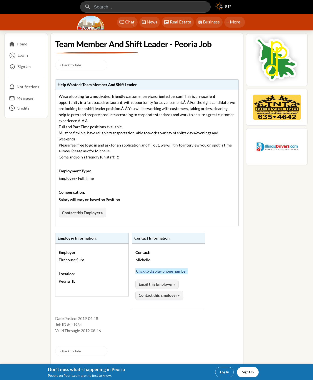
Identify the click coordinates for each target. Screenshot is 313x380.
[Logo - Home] (91, 23)
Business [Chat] (209, 23)
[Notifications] (26, 87)
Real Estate (177, 22)
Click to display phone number (161, 271)
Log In (224, 372)
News (149, 22)
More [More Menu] (233, 21)
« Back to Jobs (70, 65)
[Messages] (26, 98)
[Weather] (223, 8)
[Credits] (26, 109)
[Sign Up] (26, 66)
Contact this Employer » (82, 212)
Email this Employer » (157, 284)
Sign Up (248, 372)
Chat (127, 23)
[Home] (26, 44)
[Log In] (26, 55)
